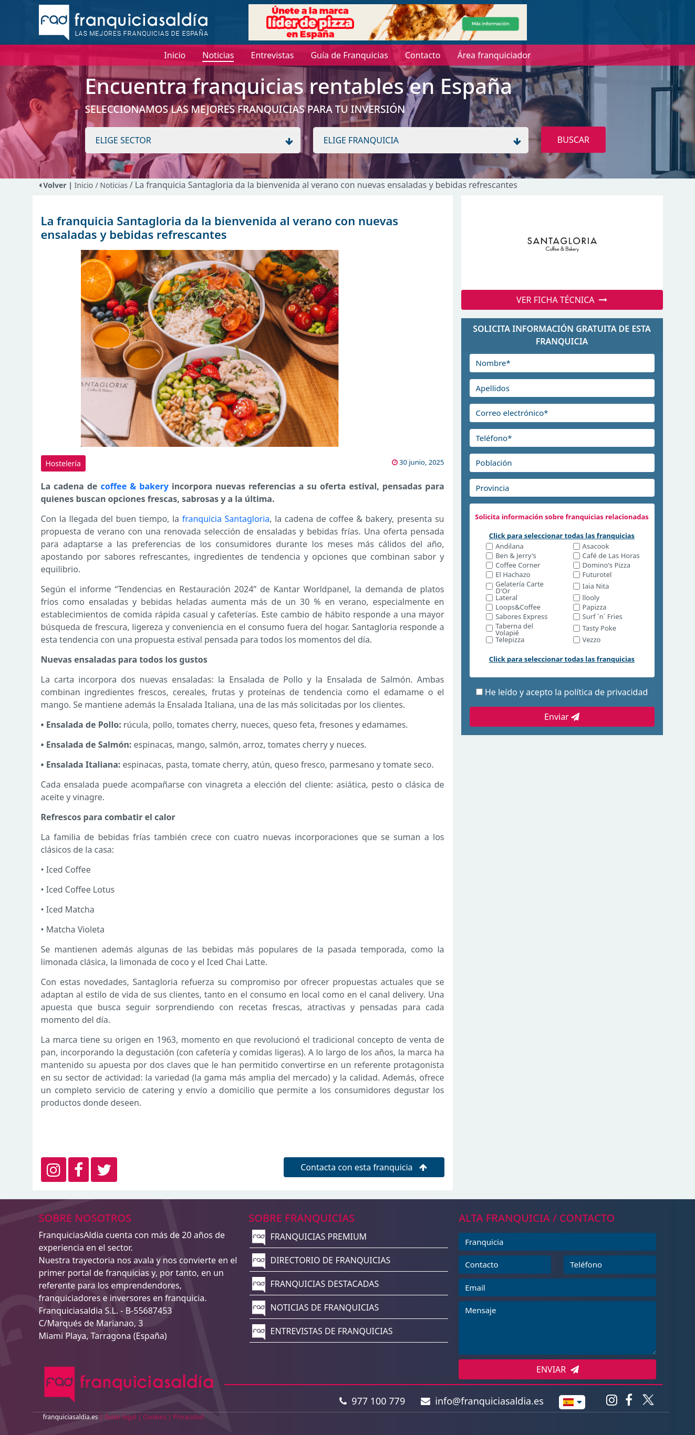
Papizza (595, 608)
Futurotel (597, 575)
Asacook (596, 547)
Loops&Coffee (518, 608)
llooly (591, 598)
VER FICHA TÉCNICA (561, 300)
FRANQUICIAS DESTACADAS (315, 1284)
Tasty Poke (599, 629)
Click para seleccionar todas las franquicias (562, 535)
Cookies (154, 1416)
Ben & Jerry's (515, 556)
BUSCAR (573, 139)
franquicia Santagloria (226, 519)
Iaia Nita (596, 587)
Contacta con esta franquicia (363, 1167)
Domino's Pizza (607, 566)
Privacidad (188, 1416)
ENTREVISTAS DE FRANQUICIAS (322, 1331)
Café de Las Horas (611, 556)
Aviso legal (120, 1416)
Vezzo (592, 640)
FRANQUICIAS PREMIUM (309, 1236)
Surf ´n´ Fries (603, 617)
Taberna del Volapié (514, 629)
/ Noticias (112, 185)
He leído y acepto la (566, 692)
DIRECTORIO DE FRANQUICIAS (321, 1260)
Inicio (84, 185)
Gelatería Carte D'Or (519, 587)
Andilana (509, 547)
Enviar (561, 716)
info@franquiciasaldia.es (482, 1401)
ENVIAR (557, 1369)
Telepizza (509, 640)
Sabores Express (521, 617)
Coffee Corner (517, 566)
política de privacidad (606, 692)
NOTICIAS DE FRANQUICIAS (315, 1307)
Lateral (506, 598)
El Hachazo (512, 575)
